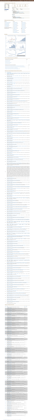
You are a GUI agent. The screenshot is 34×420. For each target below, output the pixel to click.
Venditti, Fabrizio (6, 26)
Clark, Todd (23, 29)
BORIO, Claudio (23, 32)
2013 (5, 363)
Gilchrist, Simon (23, 25)
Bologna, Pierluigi (6, 24)
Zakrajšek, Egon (23, 24)
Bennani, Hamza (15, 26)
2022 (5, 348)
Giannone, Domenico (24, 27)
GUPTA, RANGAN (15, 22)
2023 (5, 307)
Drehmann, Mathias (23, 23)
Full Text (7, 307)
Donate (24, 0)
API (22, 0)
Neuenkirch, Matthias (15, 25)
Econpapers (9, 95)
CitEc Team (20, 419)
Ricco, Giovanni (15, 31)
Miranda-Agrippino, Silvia (16, 32)
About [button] (33, 0)
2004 (5, 335)
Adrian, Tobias (23, 30)
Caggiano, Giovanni (15, 28)
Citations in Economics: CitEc (3, 0)
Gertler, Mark (23, 31)
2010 (5, 386)
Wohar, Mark (15, 29)
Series (10, 0)
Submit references (29, 0)
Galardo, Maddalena (7, 25)
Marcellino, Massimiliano (16, 30)
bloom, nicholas (23, 22)
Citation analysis (10, 307)
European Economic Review (7, 61)
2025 (5, 402)
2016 (5, 326)
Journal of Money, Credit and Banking (8, 62)
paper (12, 95)
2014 (5, 324)
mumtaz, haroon (23, 26)
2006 (5, 405)
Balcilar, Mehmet (15, 24)
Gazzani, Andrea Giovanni (7, 22)
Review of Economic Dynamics (7, 63)
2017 (5, 331)
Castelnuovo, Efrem (15, 23)
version (11, 309)
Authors (8, 0)
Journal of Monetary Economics (7, 60)
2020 (5, 333)
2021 (5, 312)
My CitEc (21, 0)
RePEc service (6, 419)
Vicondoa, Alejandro (7, 23)
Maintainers (27, 0)
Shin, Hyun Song (23, 28)
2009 (5, 379)
